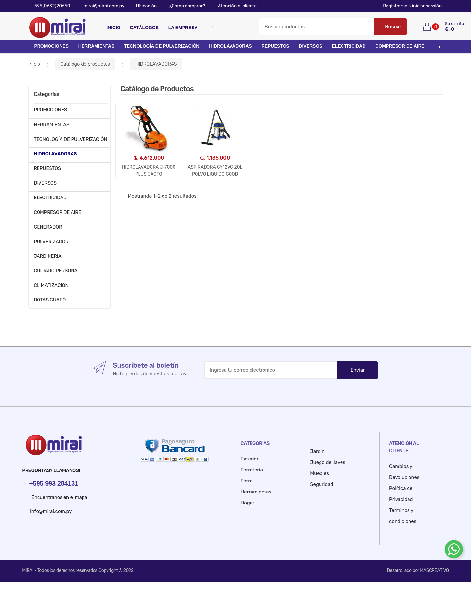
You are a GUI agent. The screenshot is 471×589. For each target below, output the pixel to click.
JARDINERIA (48, 256)
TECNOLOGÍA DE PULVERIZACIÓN (161, 46)
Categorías (46, 94)
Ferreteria (252, 470)
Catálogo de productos (85, 64)
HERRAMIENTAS (96, 46)
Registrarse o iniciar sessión (416, 6)
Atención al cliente (234, 6)
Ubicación (144, 6)
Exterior (250, 459)
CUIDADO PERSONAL (57, 271)
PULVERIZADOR (51, 241)
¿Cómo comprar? (184, 6)
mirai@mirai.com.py (101, 6)
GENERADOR (48, 227)
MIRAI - (29, 570)
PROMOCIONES (51, 46)
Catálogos (144, 27)
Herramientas (256, 492)
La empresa (183, 27)
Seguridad (321, 484)
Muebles (319, 473)
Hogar (247, 503)
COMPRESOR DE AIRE (399, 46)
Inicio (113, 27)
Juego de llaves (327, 462)
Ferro (247, 481)
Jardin (317, 451)
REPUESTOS (275, 46)
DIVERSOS (310, 46)
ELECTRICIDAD (348, 46)
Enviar (358, 370)
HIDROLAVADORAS (230, 46)
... (211, 28)
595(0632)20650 (49, 6)
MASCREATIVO (434, 570)
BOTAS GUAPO (50, 300)
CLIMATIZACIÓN (51, 285)
